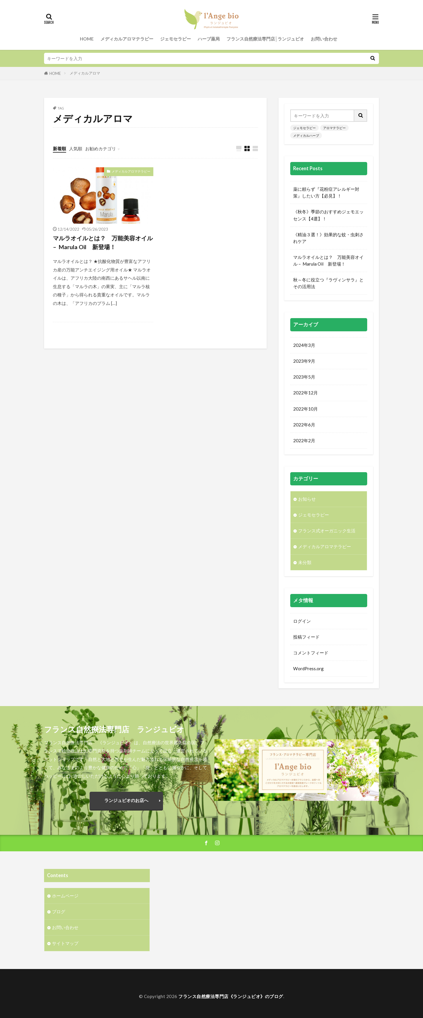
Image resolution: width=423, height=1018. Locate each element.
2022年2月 (304, 440)
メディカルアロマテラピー (126, 38)
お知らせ (307, 499)
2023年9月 (304, 361)
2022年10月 (305, 408)
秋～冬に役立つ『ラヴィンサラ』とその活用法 (328, 283)
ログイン (302, 621)
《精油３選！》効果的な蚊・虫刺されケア (328, 238)
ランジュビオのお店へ (126, 800)
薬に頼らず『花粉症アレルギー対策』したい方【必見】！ (326, 192)
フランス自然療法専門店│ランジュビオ (265, 38)
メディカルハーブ (306, 135)
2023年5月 (304, 376)
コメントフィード (310, 652)
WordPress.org (308, 668)
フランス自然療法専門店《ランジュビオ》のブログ (230, 996)
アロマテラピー (334, 128)
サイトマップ (65, 943)
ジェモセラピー (175, 38)
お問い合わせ (324, 38)
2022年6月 (304, 424)
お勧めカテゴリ (100, 148)
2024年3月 (304, 345)
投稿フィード (306, 636)
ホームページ (65, 895)
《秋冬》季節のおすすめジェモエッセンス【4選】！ (328, 215)
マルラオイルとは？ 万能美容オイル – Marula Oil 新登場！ (103, 242)
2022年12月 (305, 392)
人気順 (75, 148)
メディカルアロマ (85, 73)
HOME (87, 38)
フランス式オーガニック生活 (326, 530)
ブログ (58, 911)
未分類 (304, 562)
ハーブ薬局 (209, 38)
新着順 (59, 148)
